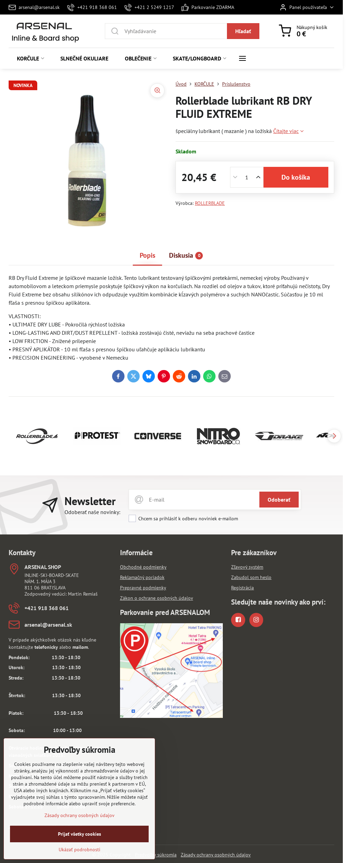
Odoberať (279, 499)
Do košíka (295, 177)
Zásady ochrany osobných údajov (216, 855)
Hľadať (243, 31)
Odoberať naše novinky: (92, 512)
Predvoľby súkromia (156, 855)
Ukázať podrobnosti (79, 853)
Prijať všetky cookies (79, 837)
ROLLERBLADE (210, 203)
